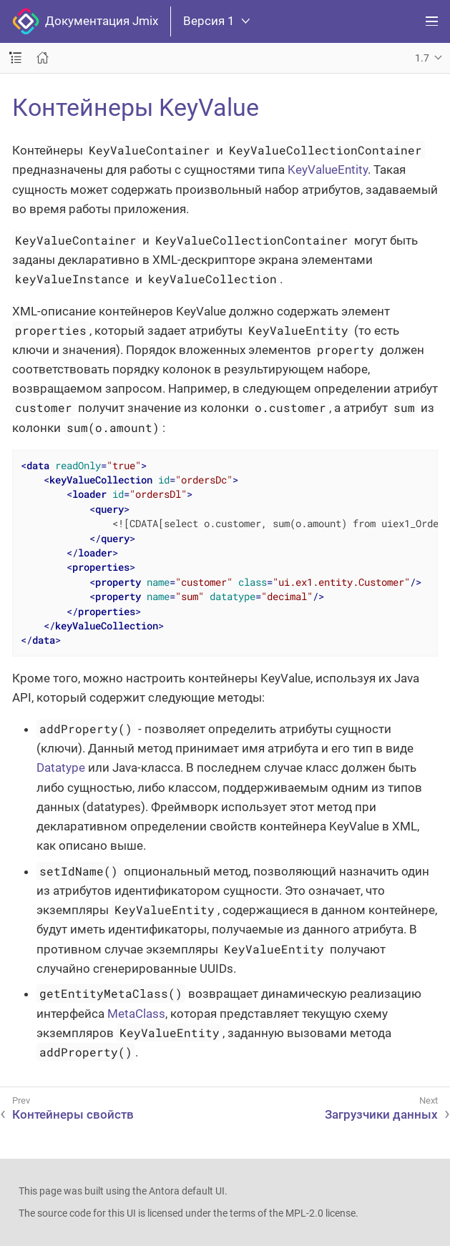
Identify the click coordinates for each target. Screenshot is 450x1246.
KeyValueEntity (328, 169)
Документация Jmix (85, 21)
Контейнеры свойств (73, 1114)
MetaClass (136, 1013)
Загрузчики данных (381, 1114)
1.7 (422, 58)
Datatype (60, 767)
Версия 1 (216, 21)
